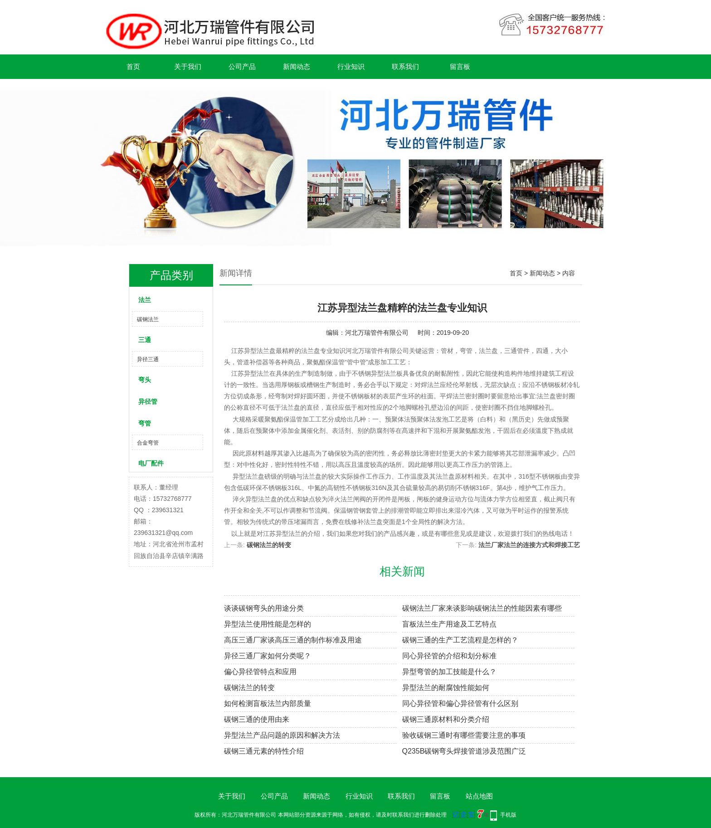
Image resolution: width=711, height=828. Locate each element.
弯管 (144, 423)
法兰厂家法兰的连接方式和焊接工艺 (529, 545)
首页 (133, 66)
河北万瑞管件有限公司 (377, 332)
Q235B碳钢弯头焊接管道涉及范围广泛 (464, 751)
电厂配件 (151, 463)
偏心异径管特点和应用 (260, 672)
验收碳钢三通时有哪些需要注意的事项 (464, 735)
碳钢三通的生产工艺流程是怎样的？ (460, 640)
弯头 (144, 379)
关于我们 (187, 66)
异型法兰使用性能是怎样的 (267, 624)
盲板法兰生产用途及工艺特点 (449, 624)
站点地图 (479, 796)
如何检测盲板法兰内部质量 (267, 703)
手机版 (508, 815)
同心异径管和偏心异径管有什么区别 (460, 703)
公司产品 (242, 66)
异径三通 (148, 359)
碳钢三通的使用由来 (256, 719)
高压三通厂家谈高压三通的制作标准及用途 (293, 640)
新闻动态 (296, 66)
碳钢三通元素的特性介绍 (264, 751)
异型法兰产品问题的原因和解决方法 (282, 735)
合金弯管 (148, 443)
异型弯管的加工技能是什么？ (449, 672)
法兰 (144, 300)
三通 (144, 339)
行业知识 (351, 66)
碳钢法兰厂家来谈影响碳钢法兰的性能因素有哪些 (482, 608)
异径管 (147, 401)
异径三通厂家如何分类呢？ (267, 656)
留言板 (460, 66)
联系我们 (405, 66)
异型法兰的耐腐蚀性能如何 (445, 687)
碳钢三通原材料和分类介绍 (445, 719)
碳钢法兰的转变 (269, 545)
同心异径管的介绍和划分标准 (449, 656)
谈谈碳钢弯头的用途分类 (264, 608)
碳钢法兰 (148, 319)
